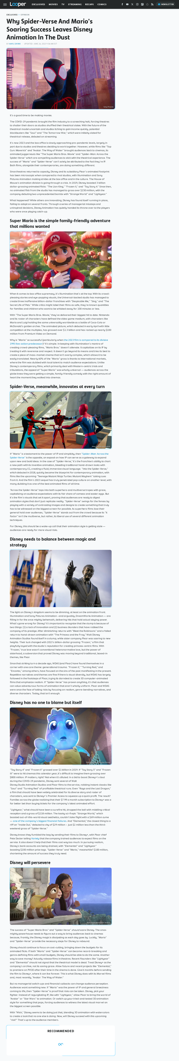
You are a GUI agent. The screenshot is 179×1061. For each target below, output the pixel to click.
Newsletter (166, 4)
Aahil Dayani (15, 44)
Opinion (25, 15)
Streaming (75, 4)
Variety (35, 838)
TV (62, 4)
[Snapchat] (147, 5)
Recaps (89, 4)
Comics (102, 4)
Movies (53, 4)
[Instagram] (137, 5)
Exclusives (38, 4)
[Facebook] (122, 5)
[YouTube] (127, 5)
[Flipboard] (142, 5)
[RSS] (152, 5)
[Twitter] (132, 5)
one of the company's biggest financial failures (39, 821)
